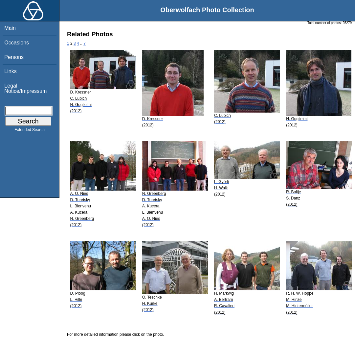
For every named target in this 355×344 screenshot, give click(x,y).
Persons (14, 57)
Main (10, 28)
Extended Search (29, 131)
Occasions (16, 42)
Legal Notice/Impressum (25, 88)
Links (10, 71)
